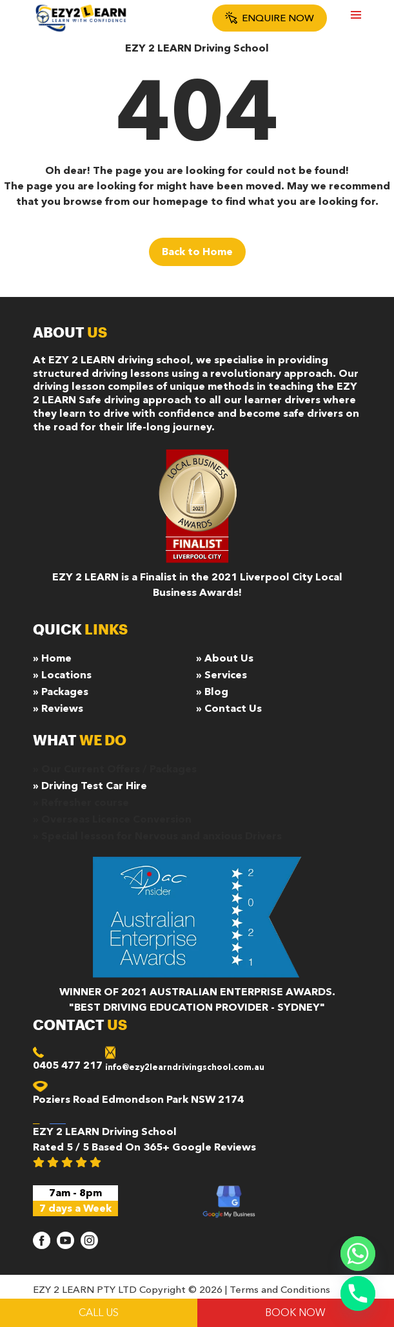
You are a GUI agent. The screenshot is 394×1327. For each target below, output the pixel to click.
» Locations (62, 675)
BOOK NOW (295, 1313)
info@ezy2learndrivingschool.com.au (184, 1067)
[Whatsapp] (357, 1253)
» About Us (224, 658)
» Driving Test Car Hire (90, 786)
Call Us (99, 1313)
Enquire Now (269, 18)
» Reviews (58, 709)
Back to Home (197, 252)
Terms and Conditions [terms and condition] (280, 1289)
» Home (52, 658)
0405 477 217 (68, 1065)
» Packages (60, 692)
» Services (221, 675)
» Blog (212, 692)
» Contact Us (229, 709)
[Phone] (357, 1293)
